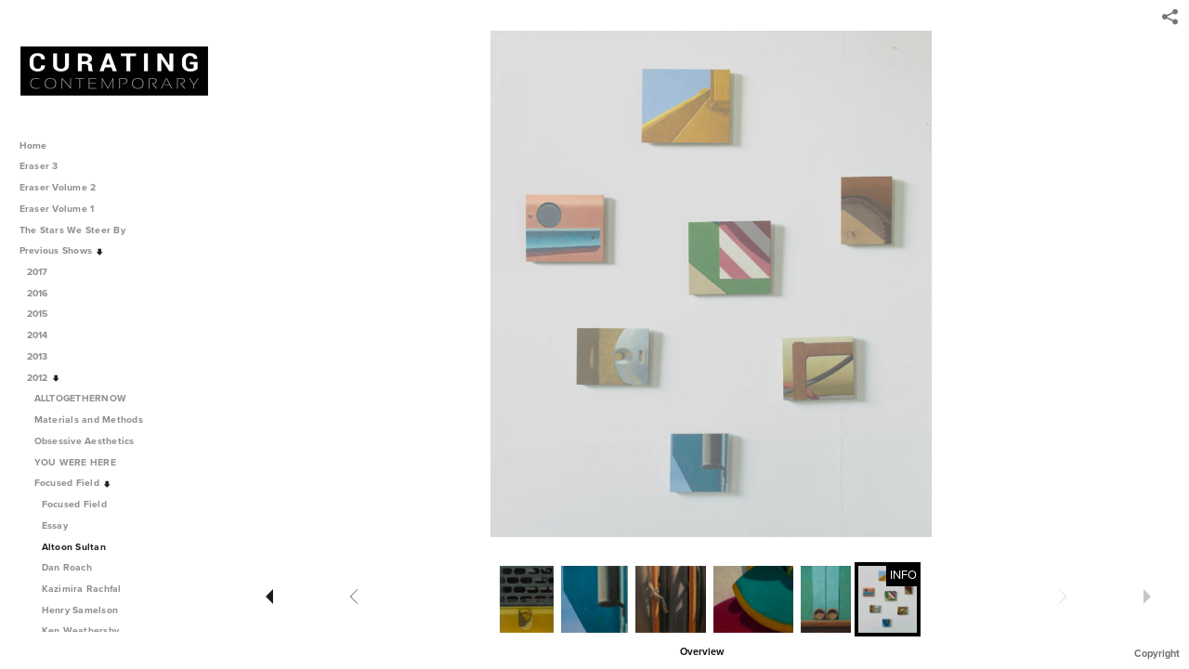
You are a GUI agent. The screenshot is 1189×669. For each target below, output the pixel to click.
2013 (44, 356)
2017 (44, 272)
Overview (702, 652)
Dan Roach (67, 567)
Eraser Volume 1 (57, 209)
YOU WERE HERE (81, 462)
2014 (44, 335)
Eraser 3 (39, 166)
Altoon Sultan (74, 547)
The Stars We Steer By (79, 230)
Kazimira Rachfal (82, 589)
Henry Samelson (80, 610)
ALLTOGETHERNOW (86, 398)
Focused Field (73, 483)
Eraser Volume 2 (58, 187)
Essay (55, 525)
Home (33, 145)
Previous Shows (62, 250)
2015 (44, 314)
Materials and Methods (95, 419)
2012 (44, 378)
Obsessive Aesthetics (91, 441)
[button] (702, 650)
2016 (44, 293)
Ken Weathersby (81, 630)
